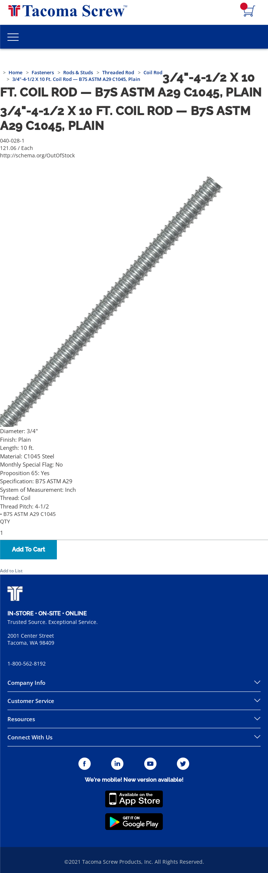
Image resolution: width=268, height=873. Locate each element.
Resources (21, 719)
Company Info (26, 682)
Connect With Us (29, 737)
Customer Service (30, 700)
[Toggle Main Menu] (13, 37)
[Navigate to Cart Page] (249, 11)
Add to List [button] (11, 571)
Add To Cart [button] (28, 549)
